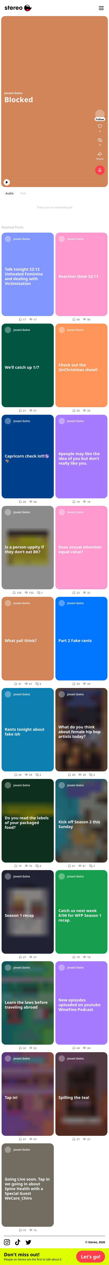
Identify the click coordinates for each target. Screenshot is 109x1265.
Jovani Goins (13, 93)
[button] (90, 1257)
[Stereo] (18, 8)
